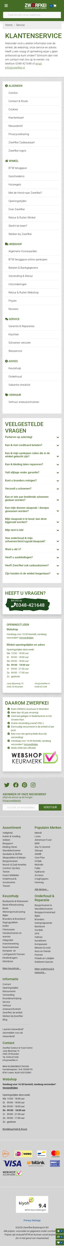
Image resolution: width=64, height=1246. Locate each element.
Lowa (38, 836)
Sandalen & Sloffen (12, 854)
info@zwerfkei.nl (42, 683)
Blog (5, 1019)
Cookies (13, 109)
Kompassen (41, 944)
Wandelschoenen (12, 850)
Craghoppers (41, 878)
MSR (37, 843)
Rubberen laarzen (44, 961)
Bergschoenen (10, 861)
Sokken (6, 840)
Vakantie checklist (19, 384)
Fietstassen (9, 929)
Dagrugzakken (10, 922)
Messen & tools (43, 947)
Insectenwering (11, 943)
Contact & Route (18, 101)
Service (6, 1002)
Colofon (13, 92)
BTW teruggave (17, 168)
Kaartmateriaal (11, 947)
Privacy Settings (32, 1220)
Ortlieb (38, 861)
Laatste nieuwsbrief (13, 1029)
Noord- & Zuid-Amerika (14, 864)
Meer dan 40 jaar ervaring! (25, 712)
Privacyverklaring (18, 134)
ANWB (38, 854)
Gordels (39, 930)
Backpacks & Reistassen (15, 901)
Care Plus (40, 857)
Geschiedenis (16, 176)
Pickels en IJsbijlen (44, 958)
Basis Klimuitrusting (13, 904)
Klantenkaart (16, 117)
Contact (7, 984)
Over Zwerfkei (16, 209)
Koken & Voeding (11, 836)
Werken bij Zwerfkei (20, 234)
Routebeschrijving (12, 998)
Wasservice (15, 351)
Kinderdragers (10, 957)
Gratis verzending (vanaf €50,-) (27, 723)
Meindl (38, 832)
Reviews (13, 309)
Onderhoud (15, 376)
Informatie (10, 979)
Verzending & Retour (20, 276)
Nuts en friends (43, 951)
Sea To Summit (42, 847)
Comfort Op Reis (11, 868)
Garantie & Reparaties (21, 326)
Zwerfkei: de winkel (12, 1012)
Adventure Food (43, 840)
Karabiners (40, 940)
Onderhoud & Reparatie (44, 898)
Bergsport (8, 843)
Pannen (39, 954)
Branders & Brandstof (14, 919)
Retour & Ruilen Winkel (21, 217)
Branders (39, 919)
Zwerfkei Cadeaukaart (21, 142)
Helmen (39, 937)
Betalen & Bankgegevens (23, 267)
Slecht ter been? (17, 225)
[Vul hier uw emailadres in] (21, 807)
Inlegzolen (8, 940)
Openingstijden (17, 201)
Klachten (13, 334)
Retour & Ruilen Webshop (23, 292)
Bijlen (5, 915)
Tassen (6, 886)
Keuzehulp (14, 368)
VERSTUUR (50, 807)
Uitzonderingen (17, 284)
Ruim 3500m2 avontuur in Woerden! (30, 709)
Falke (37, 868)
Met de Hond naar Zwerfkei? (25, 192)
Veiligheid (8, 832)
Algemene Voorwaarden (22, 251)
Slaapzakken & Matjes (14, 857)
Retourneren (9, 991)
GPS (37, 933)
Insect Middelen (11, 875)
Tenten (6, 871)
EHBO (6, 926)
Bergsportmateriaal (45, 912)
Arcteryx (39, 875)
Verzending (8, 994)
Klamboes (8, 961)
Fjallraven (40, 871)
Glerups (39, 850)
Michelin (39, 864)
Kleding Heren (10, 847)
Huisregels (14, 184)
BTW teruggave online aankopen (27, 259)
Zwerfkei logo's (17, 150)
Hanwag (39, 882)
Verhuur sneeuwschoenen (23, 402)
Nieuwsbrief (15, 126)
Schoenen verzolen (19, 342)
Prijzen (12, 300)
